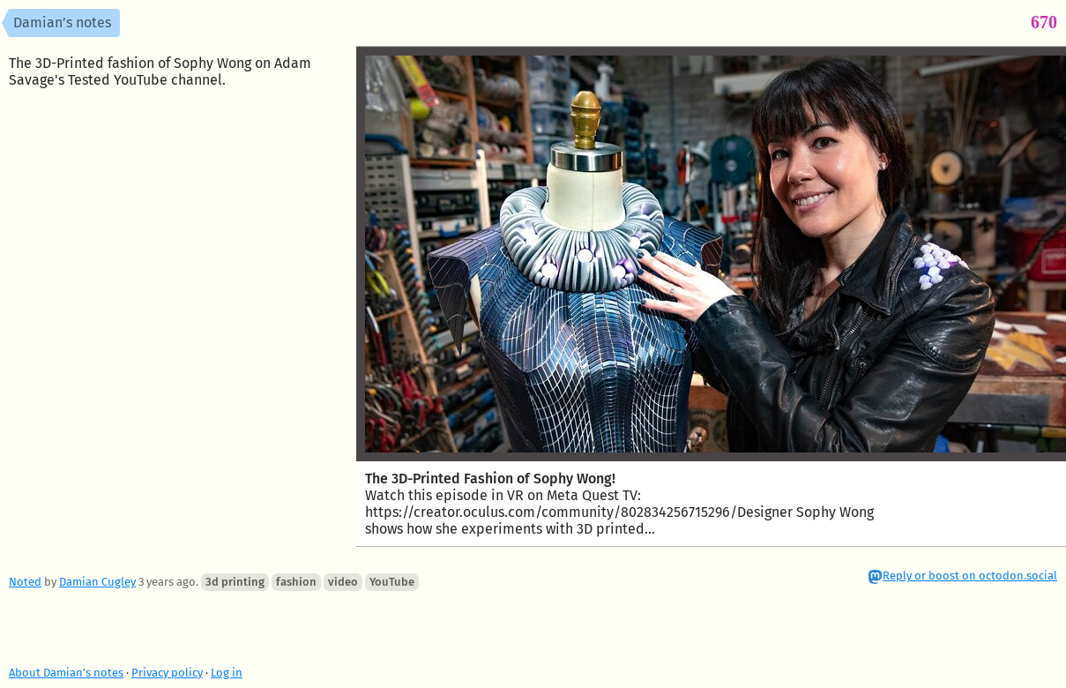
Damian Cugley (97, 581)
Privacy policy (167, 672)
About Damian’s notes (66, 672)
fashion (296, 581)
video (343, 581)
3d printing (235, 581)
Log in (226, 672)
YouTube (391, 581)
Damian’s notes (62, 22)
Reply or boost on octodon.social (970, 575)
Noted (25, 581)
